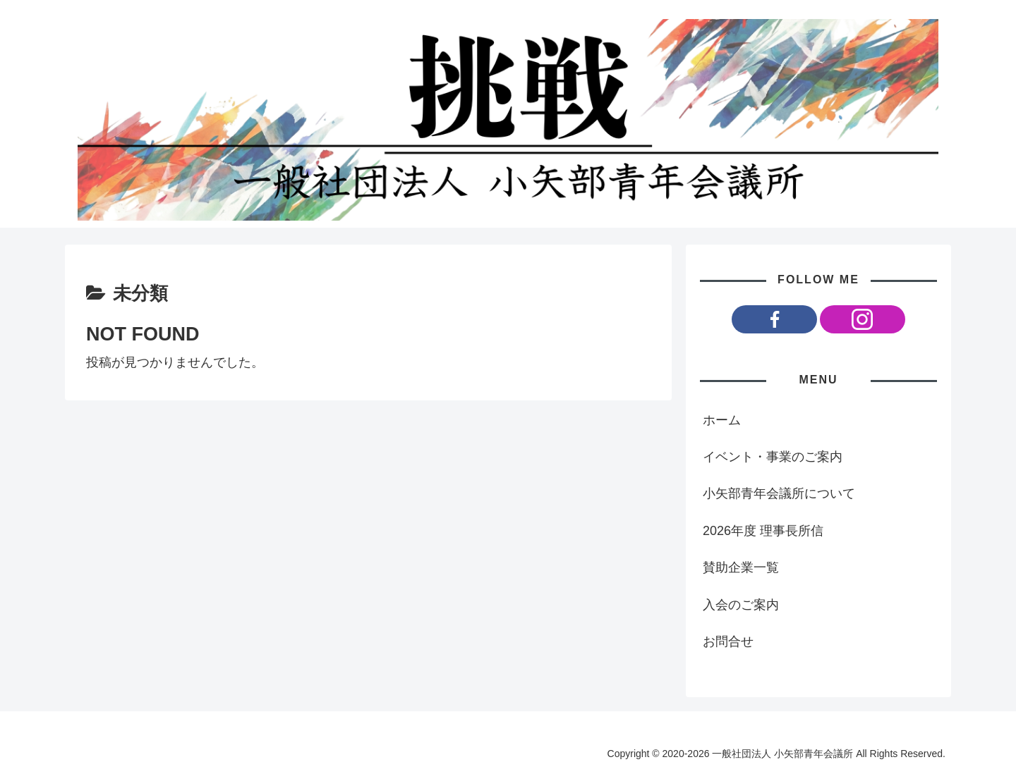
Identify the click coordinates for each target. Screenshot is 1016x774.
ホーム (722, 420)
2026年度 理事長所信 (763, 531)
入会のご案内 (741, 605)
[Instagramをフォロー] (862, 319)
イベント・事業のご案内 (772, 457)
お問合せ (728, 641)
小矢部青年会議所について (779, 493)
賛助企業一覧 (741, 567)
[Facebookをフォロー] (774, 319)
